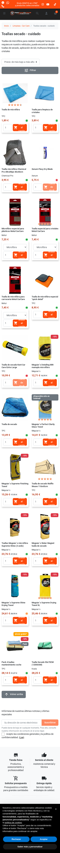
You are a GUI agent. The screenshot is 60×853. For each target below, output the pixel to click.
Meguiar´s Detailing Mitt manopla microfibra (42, 366)
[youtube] (47, 4)
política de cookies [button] (13, 822)
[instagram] (43, 4)
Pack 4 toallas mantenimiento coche (11, 663)
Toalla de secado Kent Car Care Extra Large (13, 366)
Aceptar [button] (44, 839)
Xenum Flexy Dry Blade (42, 169)
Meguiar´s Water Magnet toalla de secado (43, 544)
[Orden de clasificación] (21, 62)
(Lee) (21, 737)
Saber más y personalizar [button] (30, 846)
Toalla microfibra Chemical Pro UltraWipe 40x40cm (14, 170)
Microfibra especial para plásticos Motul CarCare (13, 229)
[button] (37, 13)
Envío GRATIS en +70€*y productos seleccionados (27, 4)
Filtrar (30, 70)
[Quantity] (7, 127)
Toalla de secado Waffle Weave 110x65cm (42, 484)
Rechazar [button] (16, 839)
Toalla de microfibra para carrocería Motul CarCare (13, 297)
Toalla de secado (9, 424)
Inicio (6, 26)
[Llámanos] (3, 6)
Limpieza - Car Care (21, 26)
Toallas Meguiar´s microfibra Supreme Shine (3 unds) (15, 544)
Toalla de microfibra (11, 109)
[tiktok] (55, 4)
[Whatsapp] (7, 2)
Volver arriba (13, 694)
